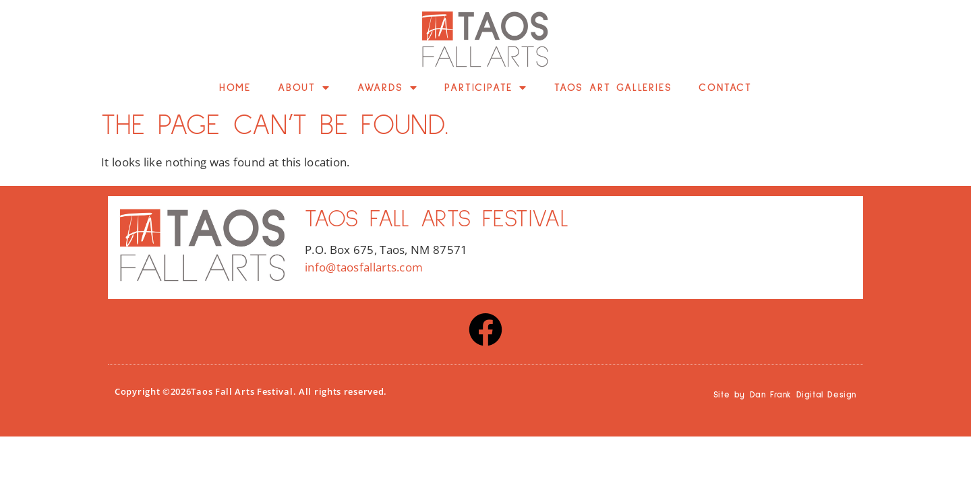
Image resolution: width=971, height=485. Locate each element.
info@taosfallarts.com (364, 267)
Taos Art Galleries (613, 87)
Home (235, 87)
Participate (485, 87)
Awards (387, 87)
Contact (725, 87)
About (304, 87)
